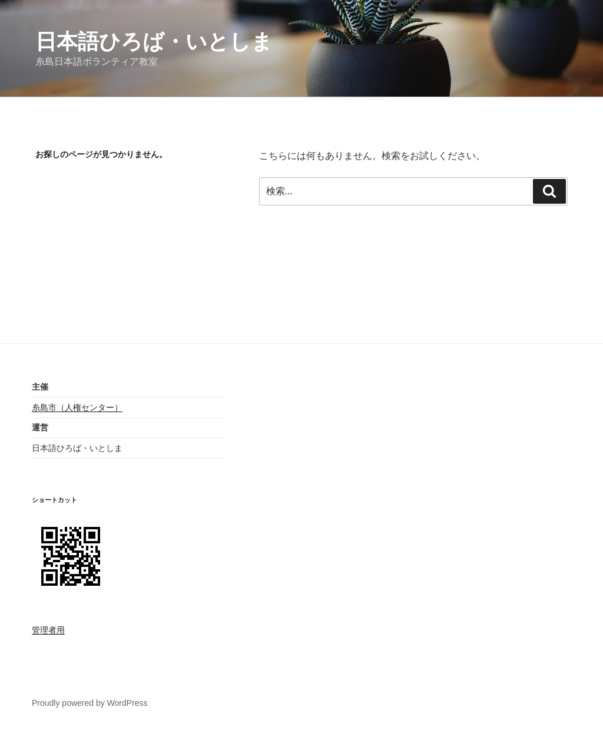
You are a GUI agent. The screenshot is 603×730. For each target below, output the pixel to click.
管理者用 (48, 630)
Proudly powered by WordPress (90, 703)
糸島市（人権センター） (77, 407)
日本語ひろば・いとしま (154, 41)
